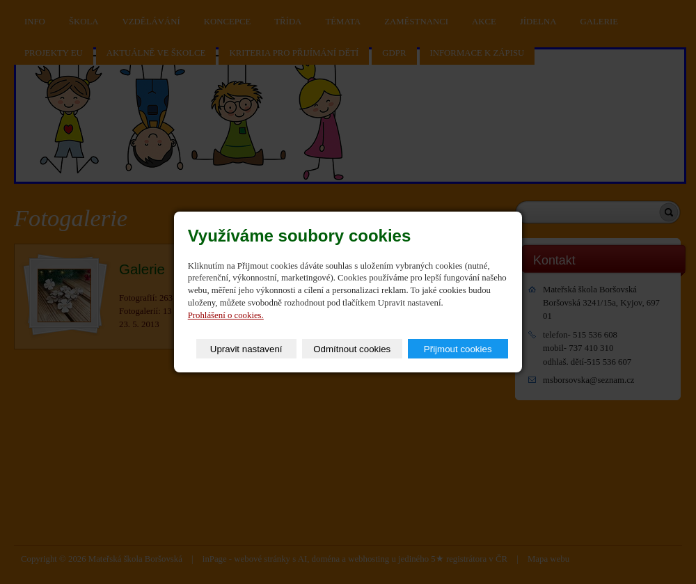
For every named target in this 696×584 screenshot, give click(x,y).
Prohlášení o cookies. (226, 315)
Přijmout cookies (458, 349)
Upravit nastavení (246, 349)
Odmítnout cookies (351, 349)
